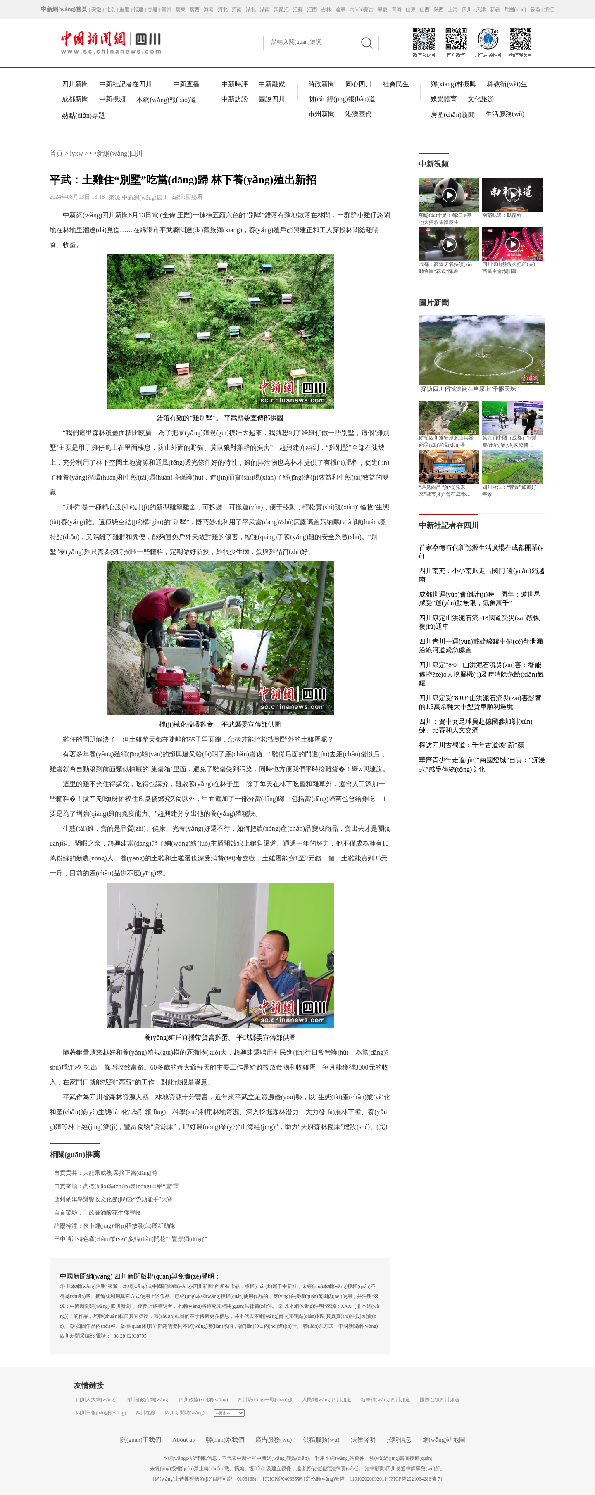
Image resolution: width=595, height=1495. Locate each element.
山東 (411, 9)
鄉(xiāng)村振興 (453, 84)
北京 (110, 9)
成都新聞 (75, 98)
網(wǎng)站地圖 (444, 1439)
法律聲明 (363, 1439)
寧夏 (383, 9)
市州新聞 (321, 113)
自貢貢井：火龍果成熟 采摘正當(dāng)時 (103, 1173)
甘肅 (152, 9)
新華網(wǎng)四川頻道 (385, 1399)
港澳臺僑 (358, 113)
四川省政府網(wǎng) (147, 1399)
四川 (467, 9)
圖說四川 (272, 98)
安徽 (96, 9)
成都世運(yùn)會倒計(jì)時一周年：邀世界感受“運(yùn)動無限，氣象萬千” (479, 598)
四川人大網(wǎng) (96, 1399)
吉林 (326, 9)
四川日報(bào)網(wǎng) (101, 1413)
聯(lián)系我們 (225, 1439)
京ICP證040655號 (283, 1479)
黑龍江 (281, 9)
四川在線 (145, 1413)
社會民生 (396, 84)
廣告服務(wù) (273, 1439)
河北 (223, 9)
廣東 (181, 9)
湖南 (265, 9)
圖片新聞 (434, 303)
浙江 (549, 9)
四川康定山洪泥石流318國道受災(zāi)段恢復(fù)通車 (479, 622)
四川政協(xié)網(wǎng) (203, 1399)
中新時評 (234, 84)
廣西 (195, 9)
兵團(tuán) (515, 9)
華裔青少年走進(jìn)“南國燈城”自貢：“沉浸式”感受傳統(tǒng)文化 (482, 764)
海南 (209, 9)
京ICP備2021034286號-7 (414, 1479)
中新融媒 (272, 84)
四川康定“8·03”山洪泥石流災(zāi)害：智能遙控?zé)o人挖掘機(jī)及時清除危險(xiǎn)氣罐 (481, 674)
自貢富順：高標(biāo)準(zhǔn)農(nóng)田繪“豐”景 (114, 1186)
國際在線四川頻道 (439, 1399)
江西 (312, 9)
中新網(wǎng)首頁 (64, 9)
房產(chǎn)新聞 (453, 114)
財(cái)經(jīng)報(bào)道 (342, 98)
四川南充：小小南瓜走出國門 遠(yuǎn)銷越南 (482, 575)
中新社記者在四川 (125, 84)
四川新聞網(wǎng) (185, 1413)
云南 (535, 9)
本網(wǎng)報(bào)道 (166, 99)
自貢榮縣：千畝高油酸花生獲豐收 (95, 1213)
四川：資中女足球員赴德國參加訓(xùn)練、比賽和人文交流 (476, 726)
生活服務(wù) (505, 113)
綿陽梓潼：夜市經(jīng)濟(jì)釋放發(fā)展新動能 (112, 1226)
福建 (138, 9)
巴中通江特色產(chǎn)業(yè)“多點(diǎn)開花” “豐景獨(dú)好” (128, 1239)
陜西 (439, 9)
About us (183, 1439)
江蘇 (298, 9)
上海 (453, 9)
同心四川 (358, 84)
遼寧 (340, 9)
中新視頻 (112, 98)
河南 (237, 9)
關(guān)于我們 (140, 1439)
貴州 (166, 9)
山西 (425, 9)
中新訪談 (234, 98)
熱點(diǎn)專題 (83, 115)
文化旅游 (481, 98)
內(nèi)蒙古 (362, 9)
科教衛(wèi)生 (507, 84)
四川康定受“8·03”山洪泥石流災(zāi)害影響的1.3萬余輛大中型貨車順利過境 (480, 702)
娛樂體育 (444, 98)
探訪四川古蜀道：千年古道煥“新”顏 (471, 745)
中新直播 (186, 84)
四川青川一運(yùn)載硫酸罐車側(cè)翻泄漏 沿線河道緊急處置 (481, 646)
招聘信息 (399, 1439)
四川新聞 (75, 84)
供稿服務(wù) (321, 1439)
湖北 (251, 9)
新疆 (495, 9)
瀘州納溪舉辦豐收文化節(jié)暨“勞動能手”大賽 (111, 1199)
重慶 (124, 9)
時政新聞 (321, 84)
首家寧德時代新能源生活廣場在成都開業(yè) (481, 551)
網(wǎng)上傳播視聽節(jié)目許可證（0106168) (205, 1479)
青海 (397, 9)
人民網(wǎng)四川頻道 (327, 1399)
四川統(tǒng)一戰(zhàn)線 (265, 1399)
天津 (481, 9)
